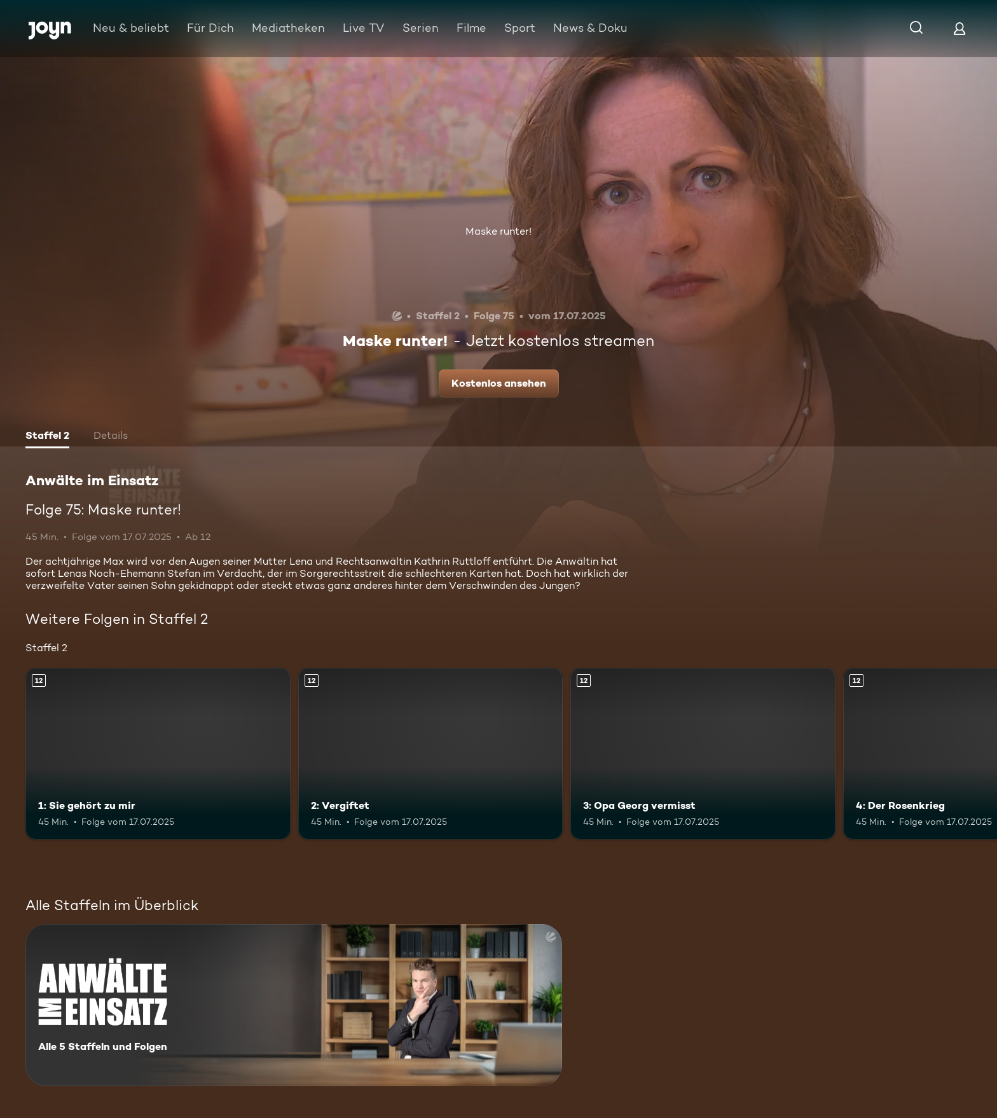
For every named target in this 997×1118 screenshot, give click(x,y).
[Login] (959, 28)
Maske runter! (498, 231)
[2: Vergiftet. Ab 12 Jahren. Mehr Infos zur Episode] (430, 754)
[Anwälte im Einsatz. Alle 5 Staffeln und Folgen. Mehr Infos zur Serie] (293, 1005)
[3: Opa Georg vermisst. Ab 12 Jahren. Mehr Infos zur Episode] (702, 754)
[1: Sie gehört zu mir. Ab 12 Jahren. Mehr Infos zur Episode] (158, 754)
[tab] (47, 436)
